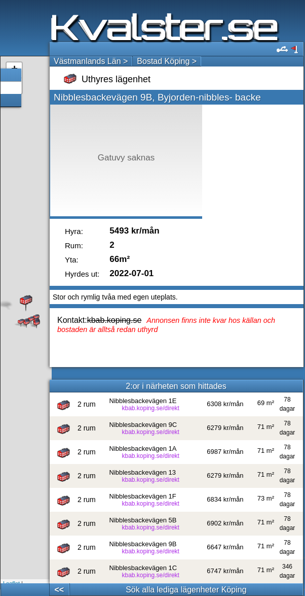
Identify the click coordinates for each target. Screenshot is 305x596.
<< (59, 589)
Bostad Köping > (167, 61)
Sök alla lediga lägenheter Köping (186, 589)
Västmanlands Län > (91, 61)
